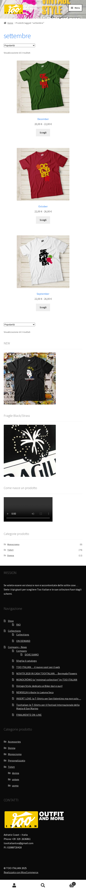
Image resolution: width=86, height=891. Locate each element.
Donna (10, 555)
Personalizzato (16, 760)
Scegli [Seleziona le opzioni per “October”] (43, 219)
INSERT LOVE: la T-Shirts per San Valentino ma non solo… (48, 698)
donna (15, 773)
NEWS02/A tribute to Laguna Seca (34, 692)
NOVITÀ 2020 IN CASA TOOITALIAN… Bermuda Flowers (46, 673)
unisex (15, 779)
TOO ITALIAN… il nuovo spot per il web (38, 667)
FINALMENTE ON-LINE (29, 714)
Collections (14, 630)
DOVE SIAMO (32, 654)
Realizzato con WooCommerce (21, 872)
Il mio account (14, 885)
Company (21, 650)
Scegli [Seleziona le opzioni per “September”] (43, 307)
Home (10, 22)
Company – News (17, 647)
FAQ (18, 624)
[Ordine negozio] (19, 45)
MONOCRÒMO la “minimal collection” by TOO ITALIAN (46, 679)
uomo (15, 785)
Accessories (14, 741)
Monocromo (13, 544)
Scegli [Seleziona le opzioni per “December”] (43, 132)
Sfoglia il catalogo (26, 660)
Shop (11, 620)
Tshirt (10, 549)
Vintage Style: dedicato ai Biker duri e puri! (39, 686)
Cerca (43, 885)
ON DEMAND (23, 640)
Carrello (66, 883)
